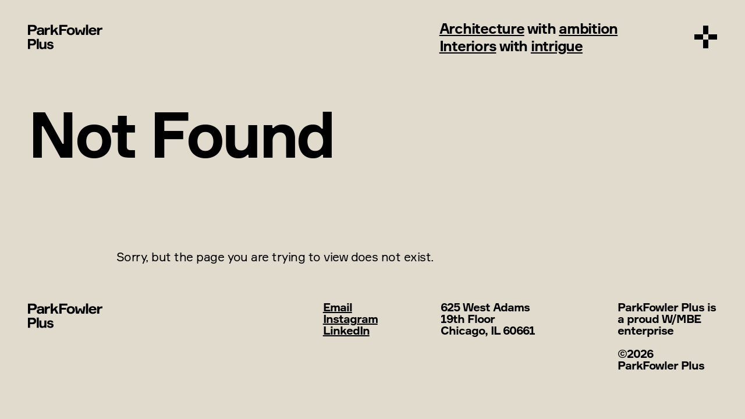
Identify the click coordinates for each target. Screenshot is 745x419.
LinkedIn (346, 330)
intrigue (557, 46)
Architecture (481, 28)
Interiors (467, 46)
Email (337, 307)
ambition (588, 28)
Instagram (350, 318)
